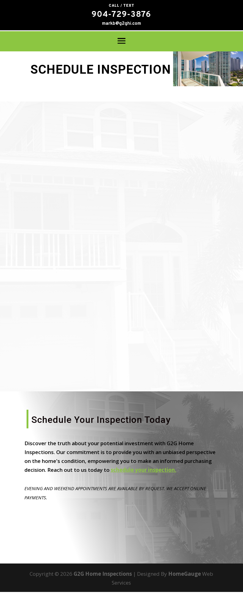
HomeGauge (184, 576)
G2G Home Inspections (103, 576)
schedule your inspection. (143, 472)
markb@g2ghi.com (121, 24)
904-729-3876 (121, 14)
